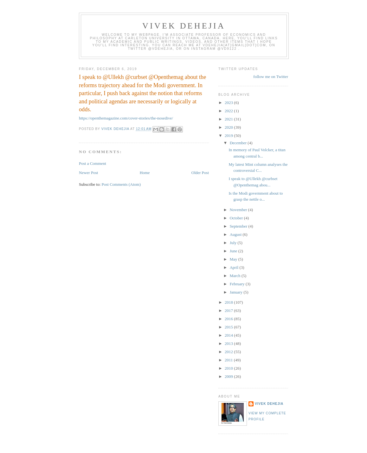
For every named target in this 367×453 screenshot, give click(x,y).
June (234, 251)
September (239, 226)
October (237, 218)
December (239, 142)
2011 (229, 360)
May (234, 259)
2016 (229, 318)
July (234, 242)
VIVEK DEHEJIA (183, 25)
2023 (229, 102)
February (238, 284)
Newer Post (88, 172)
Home (145, 172)
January (237, 292)
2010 (229, 368)
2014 (229, 335)
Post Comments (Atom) (121, 184)
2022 (229, 110)
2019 (229, 135)
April (235, 267)
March (235, 275)
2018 (229, 302)
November (239, 209)
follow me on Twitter (270, 76)
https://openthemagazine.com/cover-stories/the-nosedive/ (126, 118)
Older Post (200, 172)
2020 (229, 127)
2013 (229, 343)
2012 (229, 351)
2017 (229, 310)
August (236, 234)
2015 (229, 327)
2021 (229, 119)
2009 (229, 376)
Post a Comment (92, 163)
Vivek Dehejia (269, 403)
